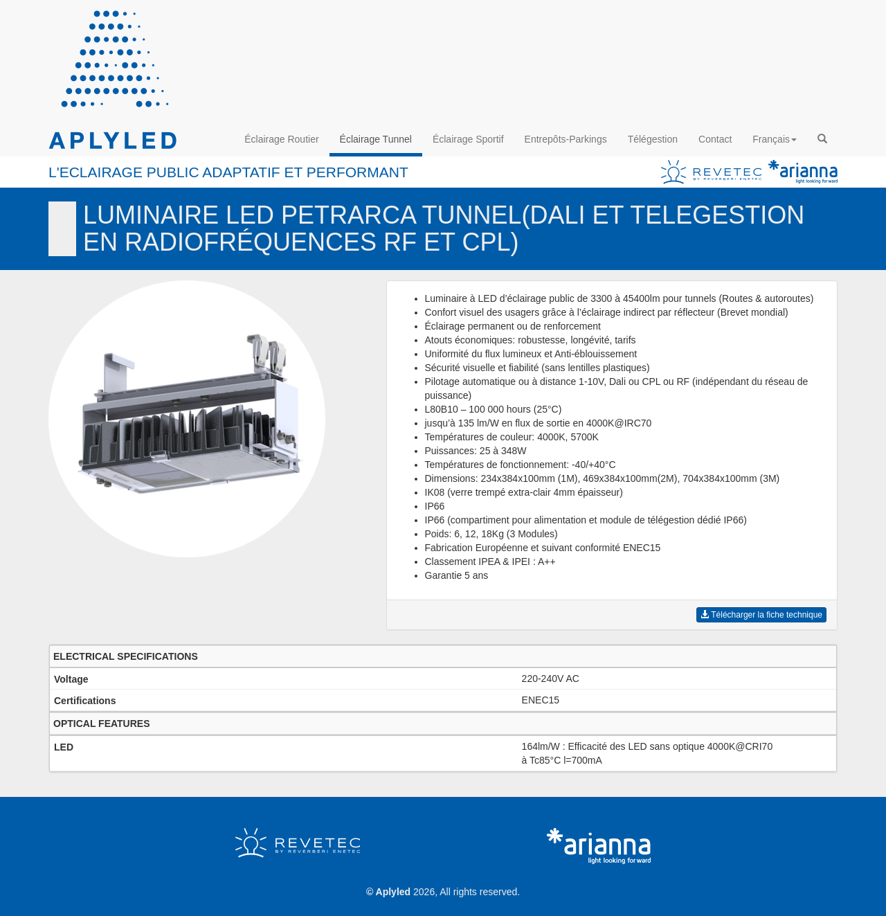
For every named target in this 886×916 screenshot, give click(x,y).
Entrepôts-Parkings (566, 139)
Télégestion (653, 139)
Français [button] (774, 139)
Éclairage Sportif (468, 139)
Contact (715, 139)
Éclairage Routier (281, 139)
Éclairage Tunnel (376, 139)
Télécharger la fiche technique (761, 615)
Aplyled (393, 891)
